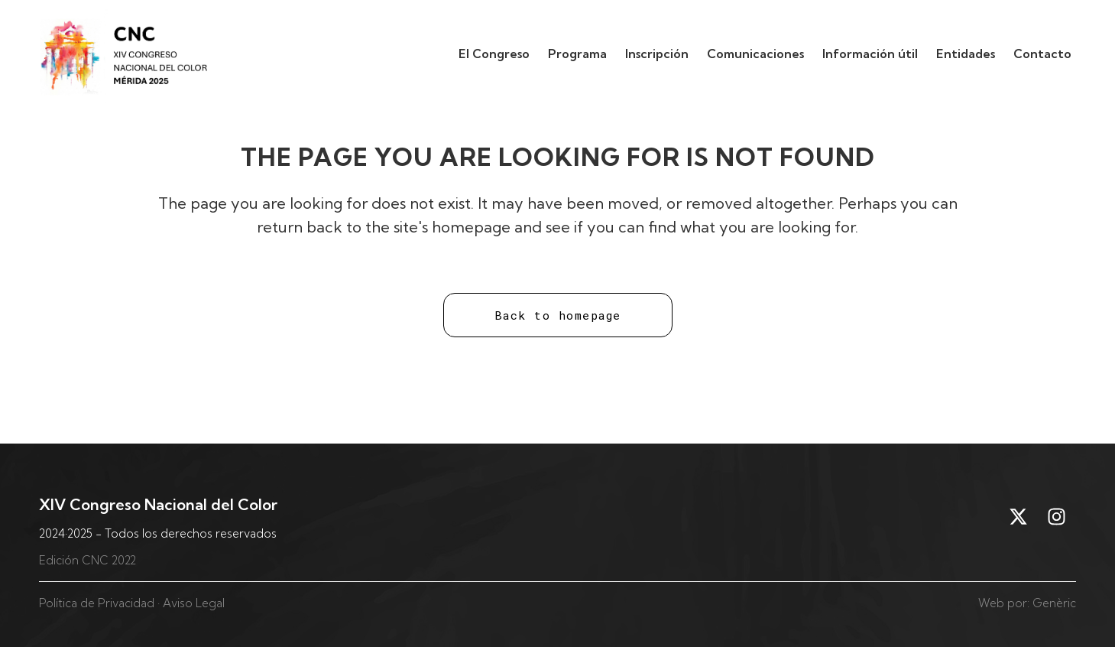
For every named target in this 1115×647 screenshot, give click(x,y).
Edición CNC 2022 (87, 560)
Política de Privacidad (96, 603)
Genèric (1054, 603)
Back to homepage (557, 315)
